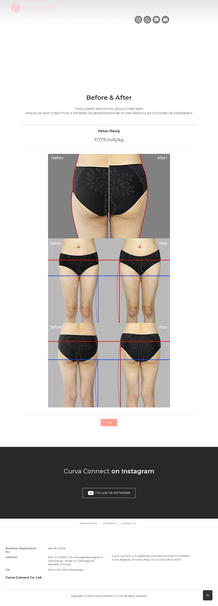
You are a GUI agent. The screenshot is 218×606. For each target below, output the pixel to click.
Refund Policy (80, 526)
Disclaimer (108, 526)
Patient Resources (87, 20)
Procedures (54, 20)
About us (29, 20)
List (109, 424)
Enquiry (116, 20)
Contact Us (134, 526)
